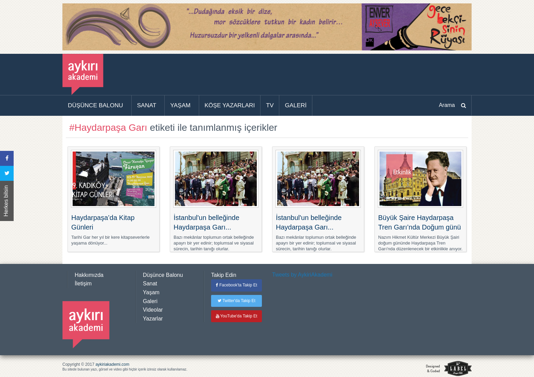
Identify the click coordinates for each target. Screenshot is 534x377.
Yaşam (151, 292)
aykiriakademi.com (112, 364)
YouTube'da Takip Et (236, 316)
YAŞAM (180, 105)
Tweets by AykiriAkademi (302, 275)
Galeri (150, 301)
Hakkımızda (89, 275)
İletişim (83, 283)
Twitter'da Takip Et (236, 300)
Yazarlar (153, 318)
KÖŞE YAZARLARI (230, 105)
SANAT (147, 105)
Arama (447, 105)
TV (269, 105)
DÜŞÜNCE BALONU (95, 105)
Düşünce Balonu (163, 275)
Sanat (150, 283)
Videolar (153, 310)
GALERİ (296, 105)
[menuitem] (97, 105)
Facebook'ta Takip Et (236, 285)
